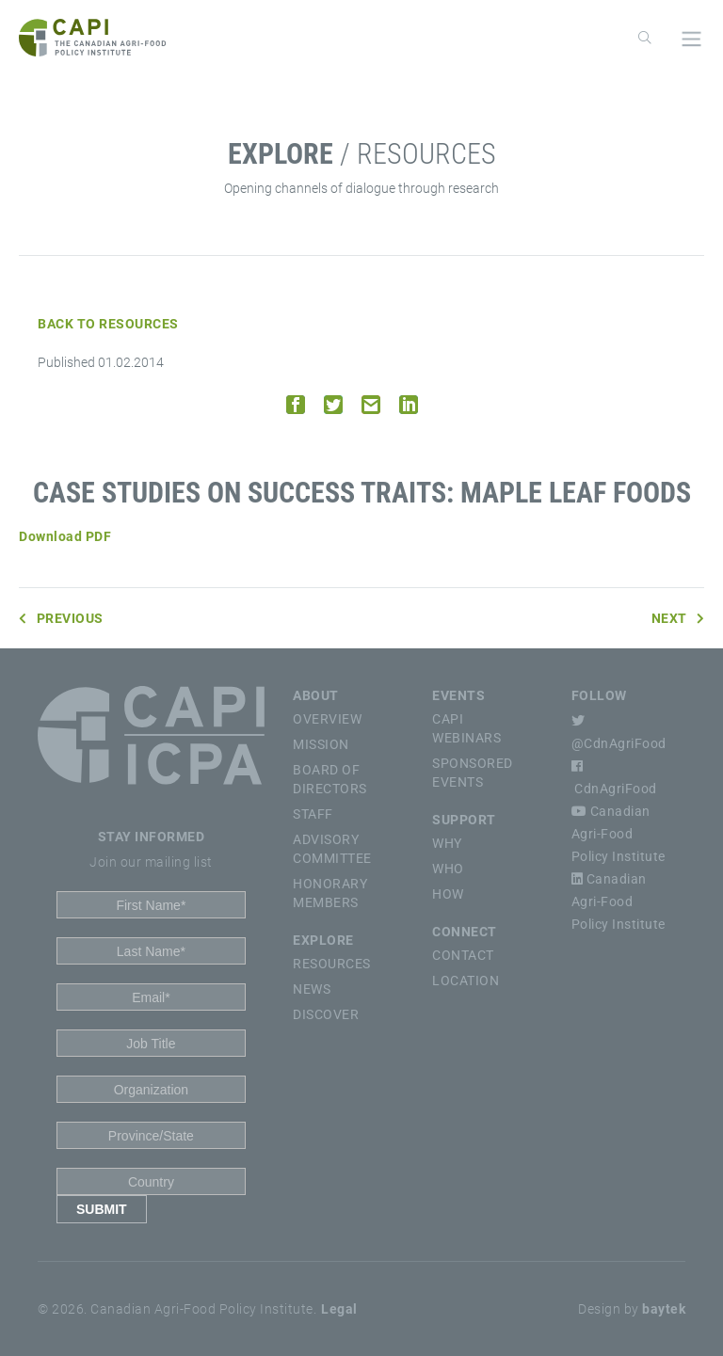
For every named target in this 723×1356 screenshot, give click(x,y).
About (316, 695)
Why (447, 843)
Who (448, 868)
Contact (463, 955)
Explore (323, 940)
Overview (327, 718)
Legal (339, 1308)
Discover (326, 1014)
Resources (332, 963)
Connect (464, 931)
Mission (321, 744)
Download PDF (65, 536)
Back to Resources (108, 323)
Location (465, 980)
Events (458, 695)
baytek (663, 1308)
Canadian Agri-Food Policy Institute (618, 834)
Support (464, 819)
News (311, 989)
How (448, 893)
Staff (313, 814)
